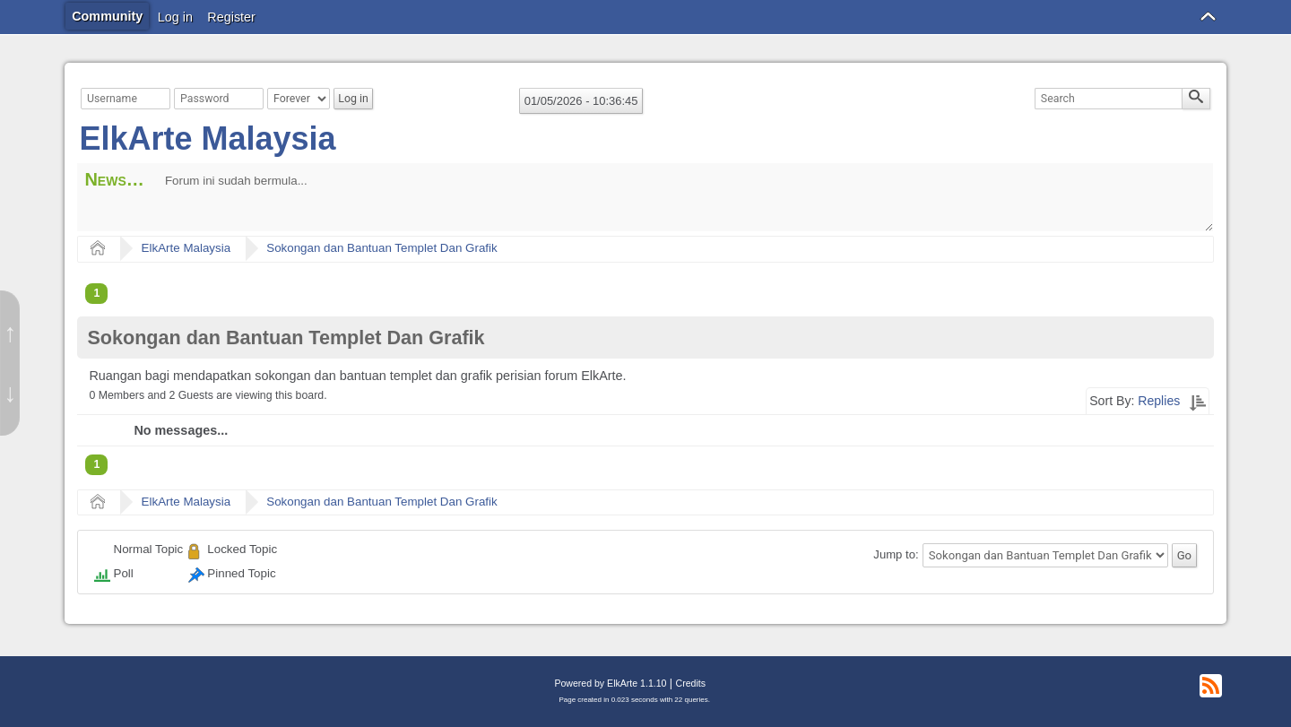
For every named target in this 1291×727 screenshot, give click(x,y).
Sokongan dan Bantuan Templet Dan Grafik (381, 248)
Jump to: (895, 555)
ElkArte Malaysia (207, 138)
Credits (691, 683)
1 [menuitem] (96, 293)
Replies (1159, 401)
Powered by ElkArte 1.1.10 (610, 683)
